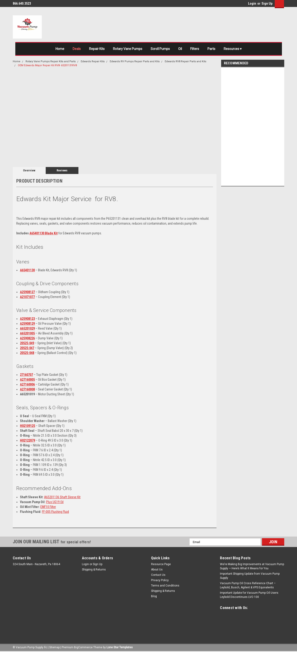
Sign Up (266, 3)
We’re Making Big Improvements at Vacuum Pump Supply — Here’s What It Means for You (252, 566)
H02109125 (27, 426)
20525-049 (27, 343)
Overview (29, 170)
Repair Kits (97, 49)
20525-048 (27, 353)
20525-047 (27, 348)
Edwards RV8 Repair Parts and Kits (185, 61)
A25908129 (27, 323)
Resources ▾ (233, 49)
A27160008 (27, 389)
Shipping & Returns (94, 569)
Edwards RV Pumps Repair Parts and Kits (135, 61)
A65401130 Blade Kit (43, 233)
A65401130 (27, 270)
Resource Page (161, 564)
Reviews (62, 170)
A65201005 (27, 333)
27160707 (26, 375)
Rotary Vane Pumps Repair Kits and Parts (51, 61)
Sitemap (54, 647)
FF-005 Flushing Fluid (55, 512)
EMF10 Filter (48, 507)
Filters (194, 49)
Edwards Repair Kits (93, 61)
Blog (154, 596)
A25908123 (27, 319)
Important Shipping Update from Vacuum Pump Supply (250, 576)
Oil (180, 49)
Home (59, 49)
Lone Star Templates (120, 647)
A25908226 (27, 338)
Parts (211, 49)
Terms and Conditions (165, 585)
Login (252, 3)
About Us (157, 569)
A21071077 (27, 297)
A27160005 (27, 379)
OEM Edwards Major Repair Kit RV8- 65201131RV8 (47, 65)
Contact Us (158, 575)
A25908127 (27, 292)
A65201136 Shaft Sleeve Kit (62, 497)
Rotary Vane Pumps (127, 49)
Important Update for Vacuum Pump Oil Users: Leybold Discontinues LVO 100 (249, 595)
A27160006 (27, 384)
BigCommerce (83, 647)
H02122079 (27, 440)
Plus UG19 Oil (55, 502)
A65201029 (27, 328)
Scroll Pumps (160, 49)
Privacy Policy (160, 580)
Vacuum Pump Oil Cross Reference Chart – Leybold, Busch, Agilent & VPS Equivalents (248, 585)
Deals (77, 49)
